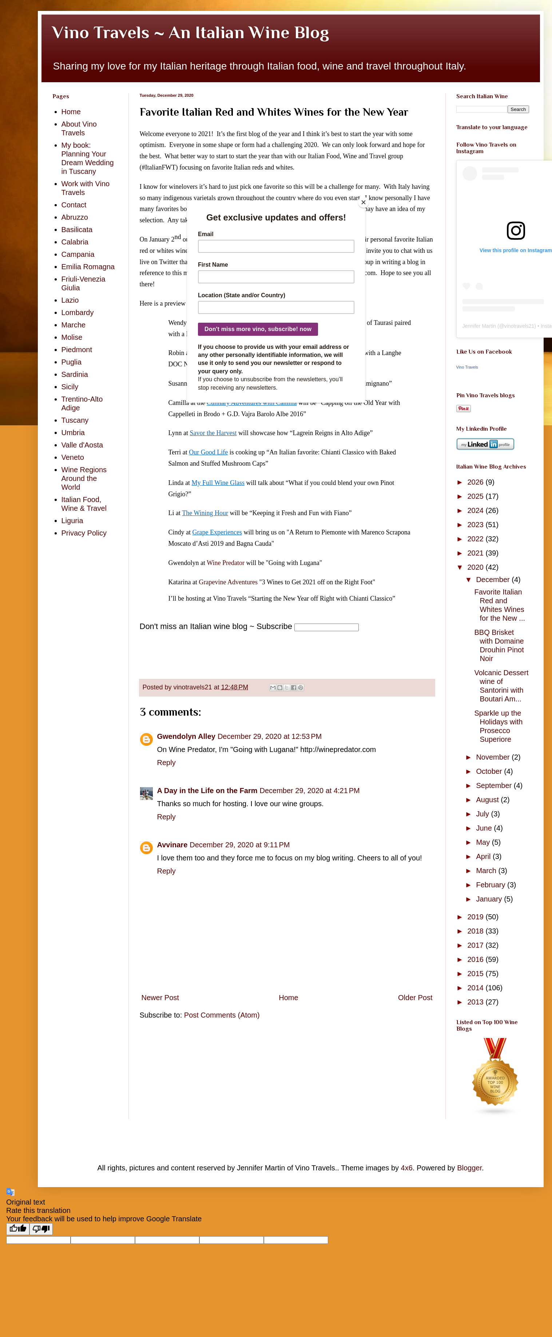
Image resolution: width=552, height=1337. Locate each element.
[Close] (363, 202)
